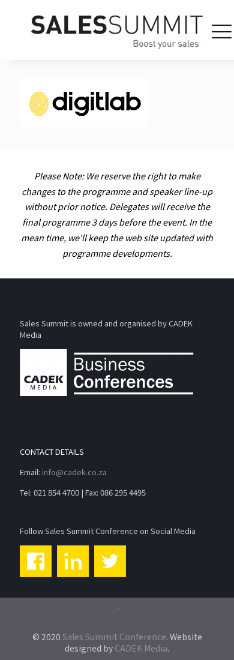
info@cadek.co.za (74, 472)
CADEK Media (141, 648)
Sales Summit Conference (114, 637)
